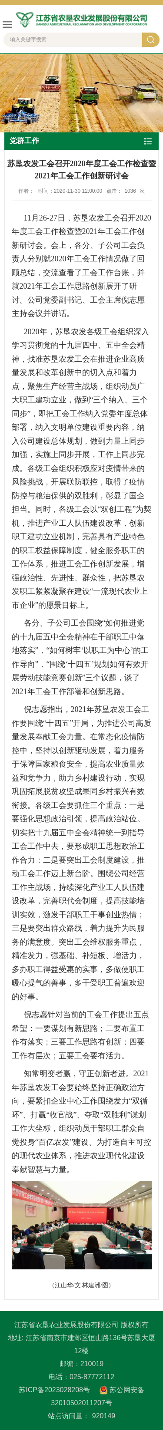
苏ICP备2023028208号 (54, 1390)
